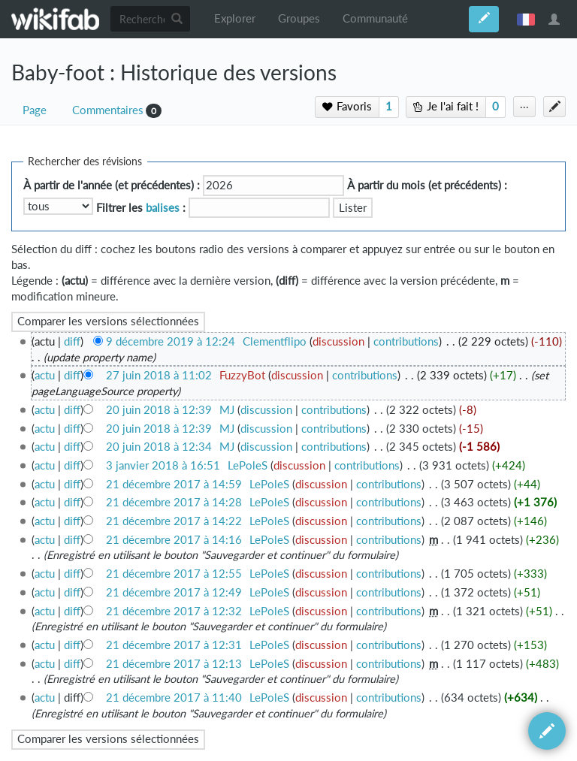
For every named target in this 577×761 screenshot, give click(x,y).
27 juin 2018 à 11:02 (159, 375)
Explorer (234, 18)
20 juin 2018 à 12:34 (159, 446)
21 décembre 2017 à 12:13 (174, 663)
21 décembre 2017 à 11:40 (174, 697)
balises (163, 207)
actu (45, 375)
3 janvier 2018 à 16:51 (163, 465)
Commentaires (107, 110)
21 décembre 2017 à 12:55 (174, 573)
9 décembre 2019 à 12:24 (170, 341)
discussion (338, 341)
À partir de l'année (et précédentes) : (111, 185)
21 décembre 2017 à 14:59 (174, 484)
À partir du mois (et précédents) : (427, 185)
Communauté (375, 18)
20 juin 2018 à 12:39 (159, 409)
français (526, 19)
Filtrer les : (141, 207)
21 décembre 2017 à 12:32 (174, 611)
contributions (406, 341)
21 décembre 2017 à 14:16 (174, 539)
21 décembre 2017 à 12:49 (174, 592)
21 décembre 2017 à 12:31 (174, 645)
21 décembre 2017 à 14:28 (174, 502)
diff (72, 341)
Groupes (299, 18)
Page (35, 110)
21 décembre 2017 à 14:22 (174, 521)
